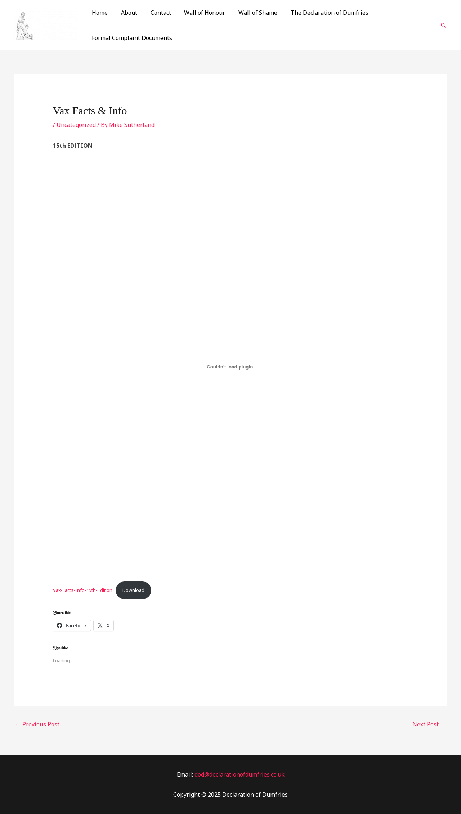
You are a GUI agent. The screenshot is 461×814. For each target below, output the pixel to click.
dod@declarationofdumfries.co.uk (239, 774)
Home (99, 13)
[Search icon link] (443, 25)
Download (133, 590)
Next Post (429, 724)
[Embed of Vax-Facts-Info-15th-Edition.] (230, 367)
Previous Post (37, 724)
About (126, 13)
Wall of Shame (250, 13)
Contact (156, 13)
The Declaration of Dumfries (320, 13)
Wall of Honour (198, 13)
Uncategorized (76, 125)
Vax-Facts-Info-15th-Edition (82, 590)
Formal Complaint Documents (131, 38)
